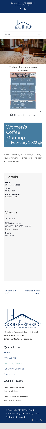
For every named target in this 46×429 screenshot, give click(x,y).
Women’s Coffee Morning (11, 292)
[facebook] (32, 420)
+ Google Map (13, 229)
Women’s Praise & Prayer (32, 292)
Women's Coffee (12, 197)
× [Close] (40, 112)
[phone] (41, 420)
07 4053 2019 (17, 335)
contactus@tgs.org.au (23, 5)
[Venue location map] (23, 264)
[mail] (37, 420)
